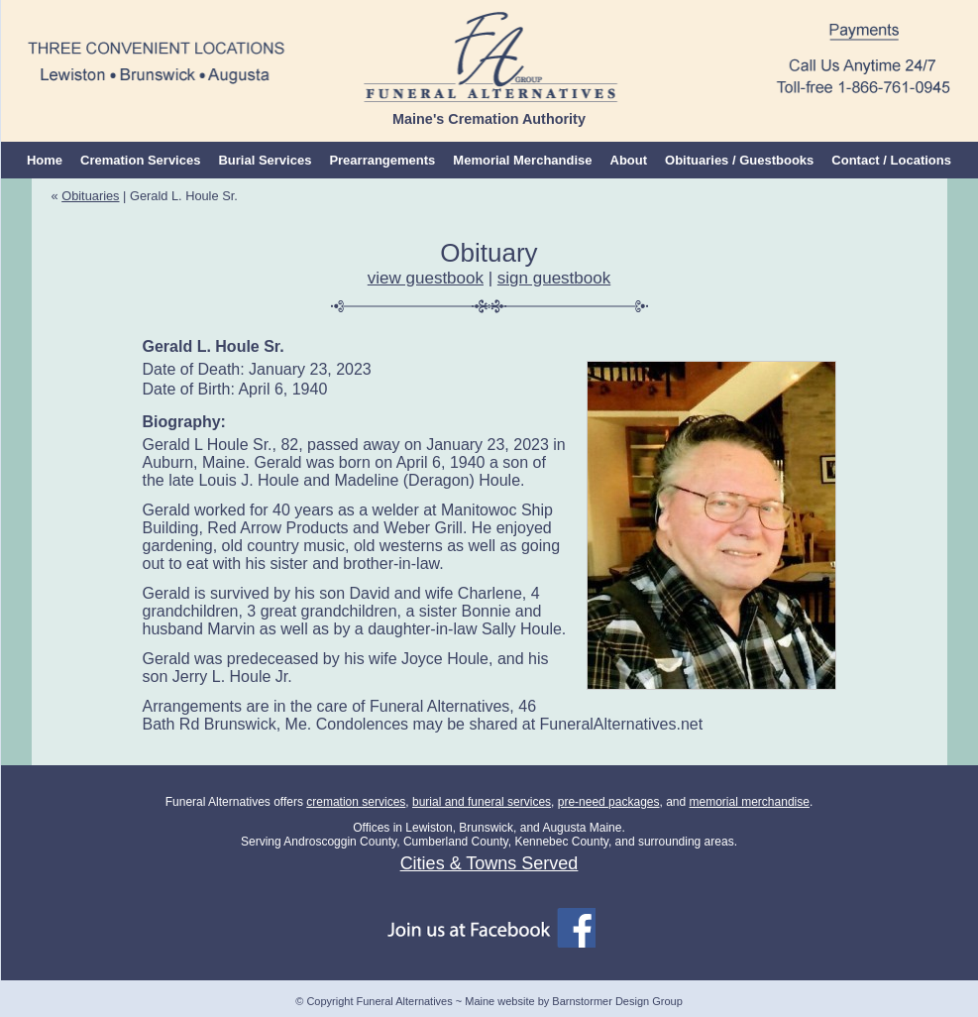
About (629, 160)
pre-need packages (609, 802)
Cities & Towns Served (489, 863)
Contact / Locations (891, 160)
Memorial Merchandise (522, 160)
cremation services (355, 802)
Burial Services (264, 160)
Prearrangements (382, 160)
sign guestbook (553, 278)
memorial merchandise (750, 802)
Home (44, 160)
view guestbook (426, 278)
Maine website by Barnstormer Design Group (573, 1001)
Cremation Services (140, 160)
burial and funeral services (481, 802)
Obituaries (90, 195)
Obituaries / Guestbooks (739, 160)
